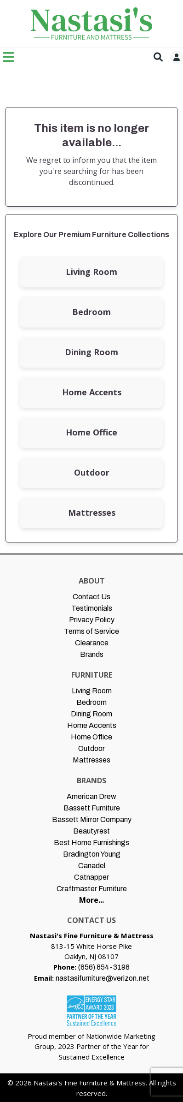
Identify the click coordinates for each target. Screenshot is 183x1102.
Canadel (91, 866)
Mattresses (91, 512)
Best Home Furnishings (91, 842)
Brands (91, 654)
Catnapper (91, 877)
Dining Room (91, 351)
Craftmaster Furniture (92, 889)
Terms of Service (91, 631)
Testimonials (91, 608)
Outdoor (91, 472)
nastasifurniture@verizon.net (102, 978)
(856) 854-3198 (104, 967)
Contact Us (91, 597)
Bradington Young (91, 854)
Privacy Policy (91, 620)
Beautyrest (91, 831)
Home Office (91, 432)
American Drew (91, 796)
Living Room (91, 271)
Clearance (92, 643)
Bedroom (91, 311)
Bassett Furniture (91, 808)
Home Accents (91, 392)
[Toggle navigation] (8, 57)
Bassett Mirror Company (92, 819)
